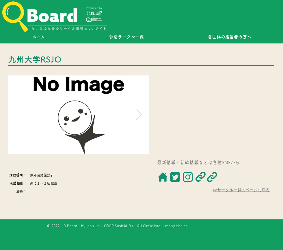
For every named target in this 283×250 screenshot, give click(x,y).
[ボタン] (162, 177)
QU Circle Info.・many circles (162, 226)
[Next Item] (139, 114)
